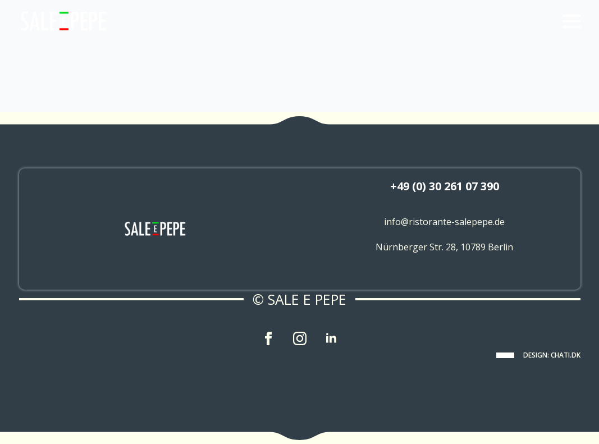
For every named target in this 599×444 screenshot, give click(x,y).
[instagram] (299, 338)
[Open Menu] (571, 21)
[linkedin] (331, 338)
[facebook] (268, 338)
